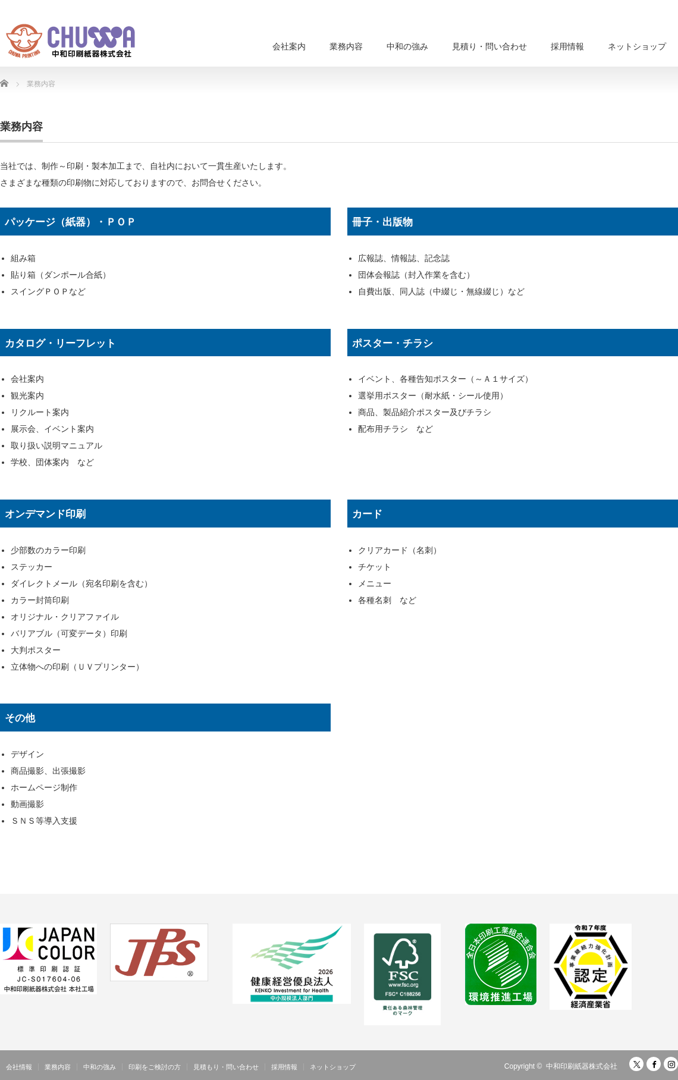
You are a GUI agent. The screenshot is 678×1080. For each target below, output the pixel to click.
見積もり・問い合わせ (226, 1066)
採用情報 (567, 46)
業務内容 (346, 46)
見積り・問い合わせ (489, 46)
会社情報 (19, 1066)
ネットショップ (637, 46)
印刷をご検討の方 (154, 1066)
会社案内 (289, 46)
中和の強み (407, 46)
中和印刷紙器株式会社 (581, 1066)
